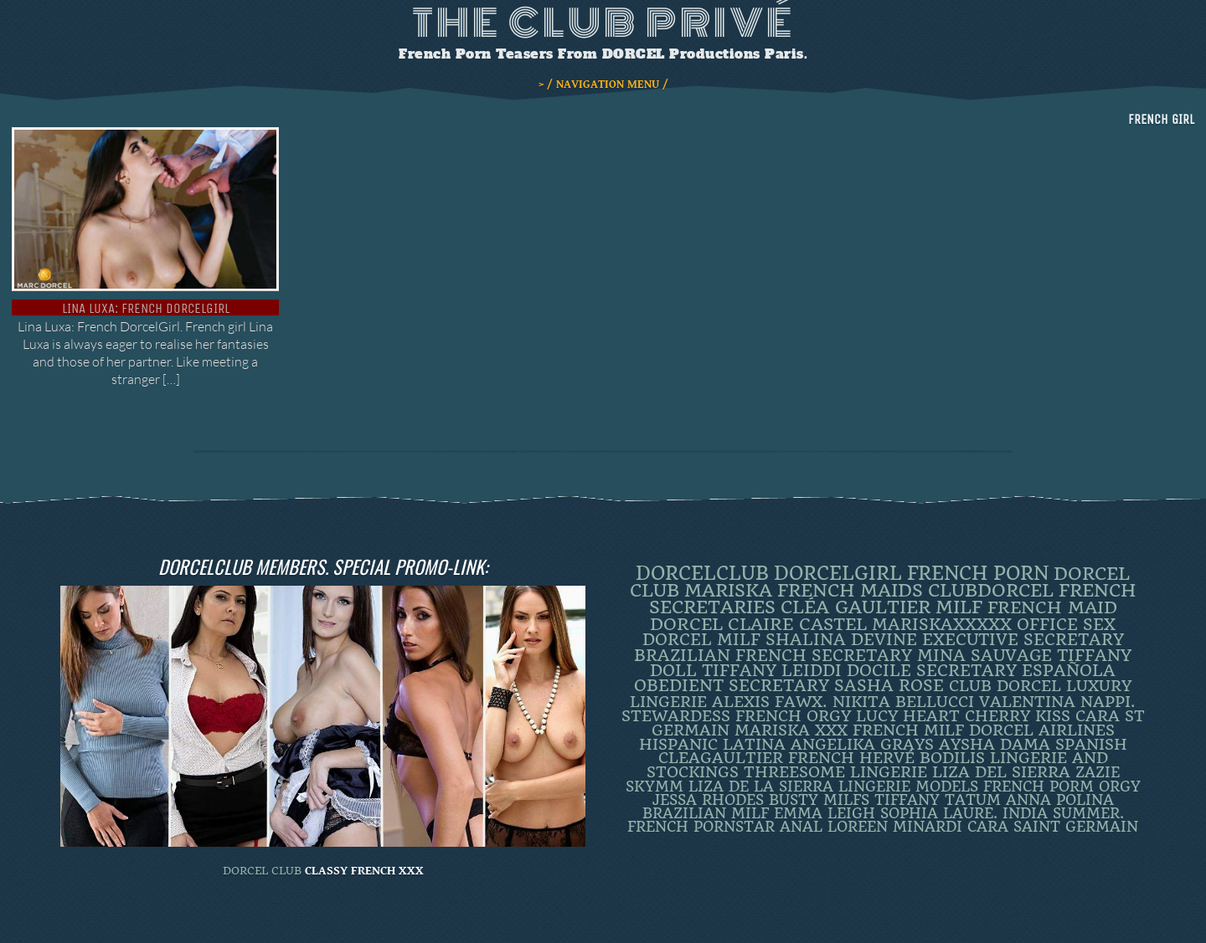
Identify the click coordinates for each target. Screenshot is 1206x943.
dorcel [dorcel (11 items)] (686, 624)
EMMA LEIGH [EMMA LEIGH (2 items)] (824, 813)
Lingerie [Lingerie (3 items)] (888, 772)
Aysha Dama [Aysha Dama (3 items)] (994, 744)
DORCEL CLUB (262, 870)
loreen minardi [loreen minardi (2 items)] (894, 826)
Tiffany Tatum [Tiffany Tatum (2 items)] (937, 800)
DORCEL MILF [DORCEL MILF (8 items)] (701, 639)
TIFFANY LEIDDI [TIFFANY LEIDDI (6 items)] (772, 670)
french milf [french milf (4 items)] (908, 730)
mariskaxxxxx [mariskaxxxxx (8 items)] (942, 624)
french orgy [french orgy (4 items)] (793, 716)
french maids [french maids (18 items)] (850, 590)
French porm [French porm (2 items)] (1038, 786)
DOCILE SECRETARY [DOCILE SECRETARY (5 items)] (932, 671)
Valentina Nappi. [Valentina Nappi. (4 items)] (1057, 701)
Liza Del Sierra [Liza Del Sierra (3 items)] (1001, 772)
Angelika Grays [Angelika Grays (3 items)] (862, 744)
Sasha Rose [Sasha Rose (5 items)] (889, 686)
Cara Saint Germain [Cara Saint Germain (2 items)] (1052, 826)
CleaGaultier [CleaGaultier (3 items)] (720, 758)
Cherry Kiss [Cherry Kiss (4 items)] (1017, 716)
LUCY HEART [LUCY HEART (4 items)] (908, 716)
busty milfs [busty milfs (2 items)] (819, 800)
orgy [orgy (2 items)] (1120, 786)
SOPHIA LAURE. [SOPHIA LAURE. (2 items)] (938, 813)
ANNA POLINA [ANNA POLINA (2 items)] (1060, 800)
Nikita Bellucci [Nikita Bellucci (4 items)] (903, 701)
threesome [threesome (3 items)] (794, 772)
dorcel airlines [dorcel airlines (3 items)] (1042, 730)
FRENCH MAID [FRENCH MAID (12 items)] (1052, 607)
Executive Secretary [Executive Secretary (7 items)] (1023, 639)
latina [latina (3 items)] (754, 744)
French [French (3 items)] (821, 758)
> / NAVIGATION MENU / (603, 84)
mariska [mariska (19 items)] (728, 590)
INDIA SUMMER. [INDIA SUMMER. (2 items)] (1063, 813)
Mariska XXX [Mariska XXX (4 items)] (791, 730)
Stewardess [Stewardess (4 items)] (675, 716)
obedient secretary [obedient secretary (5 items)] (731, 686)
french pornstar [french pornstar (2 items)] (701, 826)
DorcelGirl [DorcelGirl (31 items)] (838, 573)
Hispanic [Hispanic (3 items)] (678, 744)
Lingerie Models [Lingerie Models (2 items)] (908, 786)
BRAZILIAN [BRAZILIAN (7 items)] (682, 655)
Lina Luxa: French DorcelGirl (145, 308)
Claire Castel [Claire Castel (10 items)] (797, 624)
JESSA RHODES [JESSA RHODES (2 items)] (708, 800)
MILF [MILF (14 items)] (958, 607)
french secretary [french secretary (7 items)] (823, 655)
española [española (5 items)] (1069, 671)
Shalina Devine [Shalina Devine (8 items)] (841, 639)
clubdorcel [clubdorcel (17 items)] (991, 590)
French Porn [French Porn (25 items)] (978, 573)
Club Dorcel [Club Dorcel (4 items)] (1005, 685)
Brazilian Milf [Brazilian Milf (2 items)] (705, 813)
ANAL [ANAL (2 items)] (801, 826)
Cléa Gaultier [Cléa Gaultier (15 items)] (855, 607)
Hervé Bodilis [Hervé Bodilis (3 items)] (922, 758)
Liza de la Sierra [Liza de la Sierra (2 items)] (760, 786)
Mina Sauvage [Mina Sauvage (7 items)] (984, 655)
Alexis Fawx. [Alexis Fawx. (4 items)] (769, 701)
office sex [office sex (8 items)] (1066, 624)
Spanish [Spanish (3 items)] (1091, 744)
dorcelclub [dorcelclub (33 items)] (702, 573)
